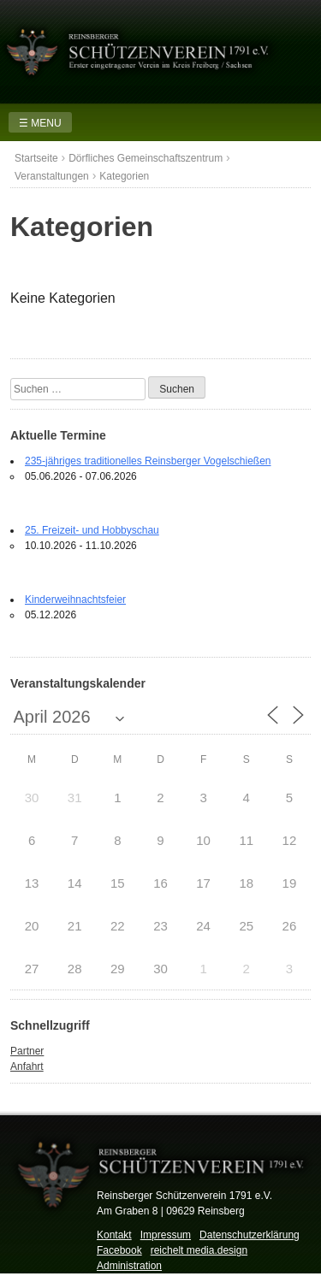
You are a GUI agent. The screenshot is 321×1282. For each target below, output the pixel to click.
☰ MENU (40, 123)
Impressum (165, 1235)
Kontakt (114, 1235)
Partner (27, 1051)
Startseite (36, 158)
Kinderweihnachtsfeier (75, 600)
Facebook (119, 1250)
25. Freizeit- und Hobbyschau (92, 530)
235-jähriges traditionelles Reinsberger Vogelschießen (148, 461)
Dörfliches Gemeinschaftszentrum (145, 158)
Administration (129, 1266)
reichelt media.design (199, 1250)
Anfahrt (27, 1066)
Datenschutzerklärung (249, 1235)
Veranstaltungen (52, 176)
